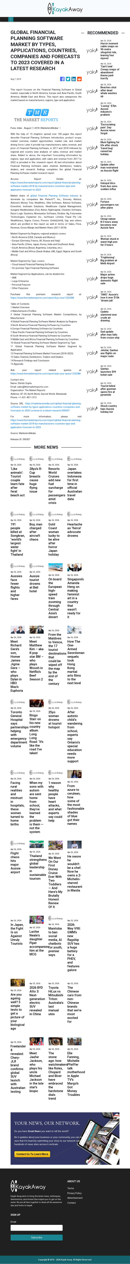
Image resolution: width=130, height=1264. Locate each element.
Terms (70, 1188)
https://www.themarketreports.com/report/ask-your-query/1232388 (46, 373)
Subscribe (36, 1237)
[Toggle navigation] (10, 19)
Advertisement (75, 1198)
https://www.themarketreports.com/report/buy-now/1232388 (42, 297)
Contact (71, 1202)
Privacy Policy (74, 1193)
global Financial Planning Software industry (54, 195)
